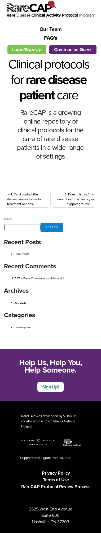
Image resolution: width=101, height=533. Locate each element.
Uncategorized (23, 327)
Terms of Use (56, 480)
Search (8, 219)
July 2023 (21, 303)
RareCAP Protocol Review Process (55, 486)
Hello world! (22, 254)
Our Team (50, 29)
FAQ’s (50, 38)
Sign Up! (50, 386)
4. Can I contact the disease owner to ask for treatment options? (24, 199)
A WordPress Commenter (30, 278)
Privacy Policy (56, 473)
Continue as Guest (73, 49)
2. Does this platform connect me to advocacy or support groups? (75, 199)
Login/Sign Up (27, 49)
